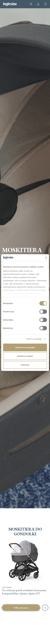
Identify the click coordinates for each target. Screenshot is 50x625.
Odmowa (25, 365)
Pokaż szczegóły (34, 339)
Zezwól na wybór (25, 356)
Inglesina (10, 4)
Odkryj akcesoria (21, 607)
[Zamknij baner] (46, 257)
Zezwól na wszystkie (25, 347)
